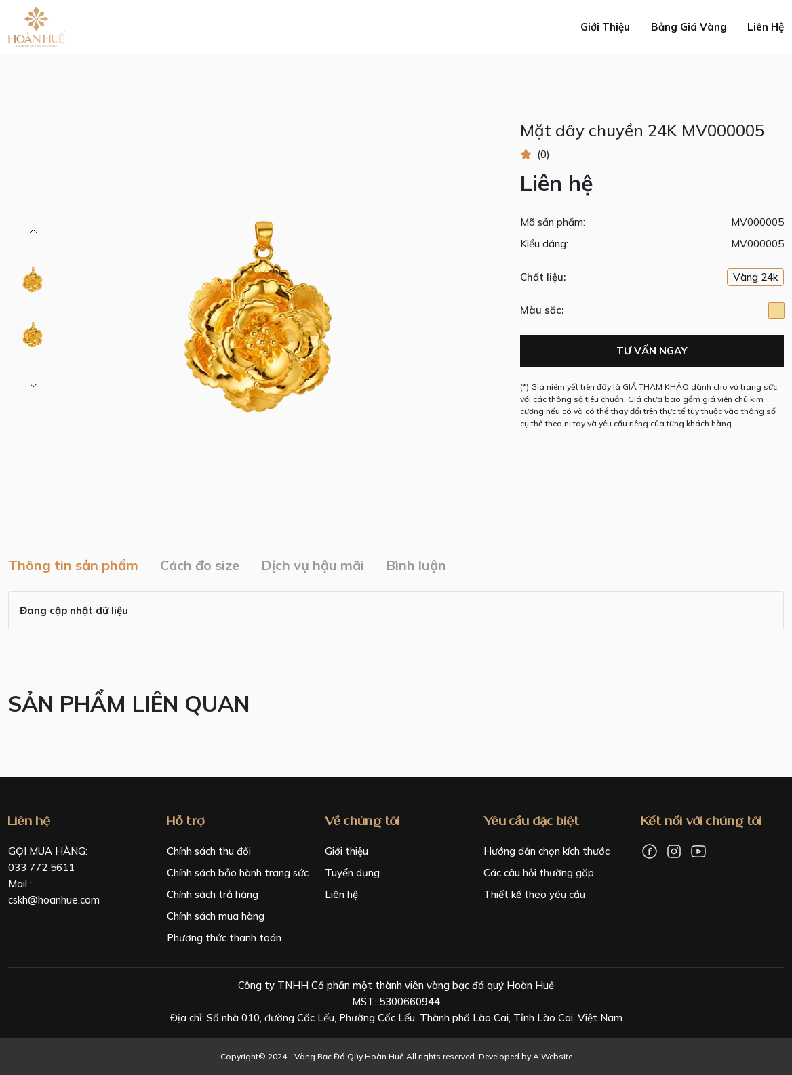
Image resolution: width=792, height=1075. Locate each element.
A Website (552, 1056)
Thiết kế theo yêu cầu (534, 894)
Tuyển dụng (352, 872)
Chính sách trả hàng (212, 894)
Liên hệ (765, 26)
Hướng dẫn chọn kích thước (546, 851)
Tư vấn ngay (652, 350)
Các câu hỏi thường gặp (538, 872)
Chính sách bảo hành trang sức (238, 872)
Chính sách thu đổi (209, 851)
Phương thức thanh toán (224, 937)
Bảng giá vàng (689, 26)
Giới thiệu (605, 26)
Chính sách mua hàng (215, 916)
